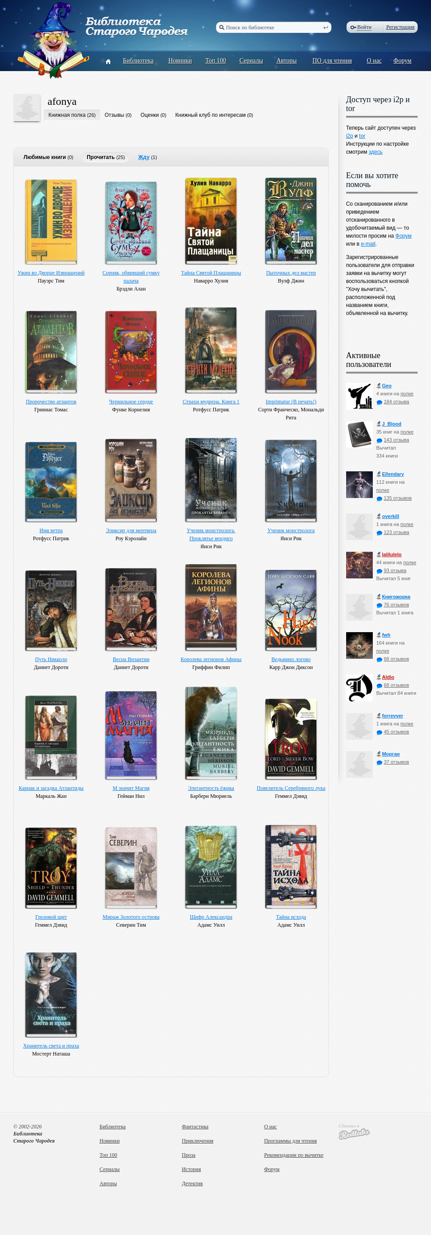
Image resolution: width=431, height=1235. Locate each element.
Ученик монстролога (291, 530)
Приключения (197, 1141)
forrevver (389, 716)
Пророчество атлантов (51, 401)
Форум (403, 60)
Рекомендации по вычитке (293, 1155)
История (191, 1169)
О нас (374, 60)
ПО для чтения (332, 60)
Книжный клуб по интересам (210, 115)
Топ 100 (215, 60)
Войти (364, 27)
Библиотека (138, 60)
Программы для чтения (290, 1141)
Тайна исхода (291, 917)
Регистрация (400, 27)
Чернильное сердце (131, 401)
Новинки (180, 60)
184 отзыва (392, 401)
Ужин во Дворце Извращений (51, 273)
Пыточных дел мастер (291, 273)
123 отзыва (392, 532)
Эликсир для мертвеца (131, 530)
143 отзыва (392, 439)
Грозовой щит (51, 917)
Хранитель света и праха (51, 1046)
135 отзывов (394, 498)
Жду (143, 157)
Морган (388, 754)
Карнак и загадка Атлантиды (51, 788)
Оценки (149, 115)
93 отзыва (391, 570)
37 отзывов (392, 762)
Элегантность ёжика (211, 788)
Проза (189, 1155)
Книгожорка (393, 597)
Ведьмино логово (291, 659)
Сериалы (251, 60)
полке (406, 393)
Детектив (192, 1183)
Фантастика (195, 1126)
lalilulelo (389, 555)
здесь (376, 152)
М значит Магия (130, 788)
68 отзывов (392, 658)
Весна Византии (131, 659)
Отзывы (114, 115)
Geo (383, 386)
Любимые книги (45, 157)
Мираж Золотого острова (131, 917)
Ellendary (390, 474)
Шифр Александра (211, 917)
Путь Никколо (51, 659)
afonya (62, 101)
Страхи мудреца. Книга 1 (211, 401)
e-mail (368, 244)
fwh (383, 635)
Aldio (385, 677)
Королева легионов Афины (210, 659)
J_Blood (388, 424)
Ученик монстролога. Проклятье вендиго (211, 534)
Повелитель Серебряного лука (291, 788)
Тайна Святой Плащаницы (211, 273)
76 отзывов (392, 604)
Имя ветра (51, 530)
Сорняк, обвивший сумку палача (131, 277)
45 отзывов (392, 731)
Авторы (286, 60)
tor (362, 136)
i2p (349, 136)
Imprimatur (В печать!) (291, 401)
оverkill (387, 516)
